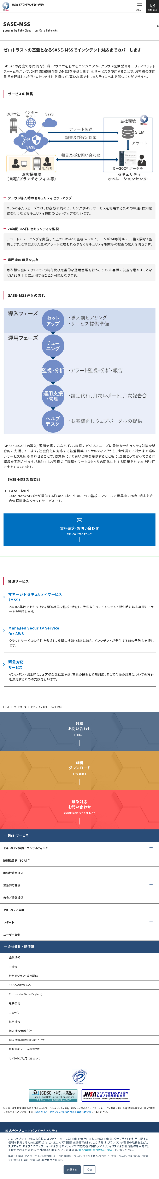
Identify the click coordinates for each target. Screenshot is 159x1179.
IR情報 (13, 967)
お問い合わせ (153, 7)
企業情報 (14, 957)
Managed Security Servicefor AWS (33, 630)
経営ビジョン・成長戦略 (23, 976)
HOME (6, 706)
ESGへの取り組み (20, 985)
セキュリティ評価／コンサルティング (25, 848)
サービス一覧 (20, 706)
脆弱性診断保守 (13, 873)
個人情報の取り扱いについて (96, 1150)
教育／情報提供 (13, 898)
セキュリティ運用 (39, 706)
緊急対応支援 (11, 885)
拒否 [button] (89, 1169)
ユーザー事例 (11, 935)
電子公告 (14, 1003)
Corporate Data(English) (25, 994)
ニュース (14, 1012)
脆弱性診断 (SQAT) (16, 860)
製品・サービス (18, 835)
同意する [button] (72, 1169)
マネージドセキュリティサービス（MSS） (35, 596)
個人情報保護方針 (20, 1031)
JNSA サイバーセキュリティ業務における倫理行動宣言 (62, 1111)
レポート (8, 922)
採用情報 (14, 1022)
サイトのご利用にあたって (25, 1058)
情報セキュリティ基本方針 (25, 1049)
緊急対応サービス (16, 664)
